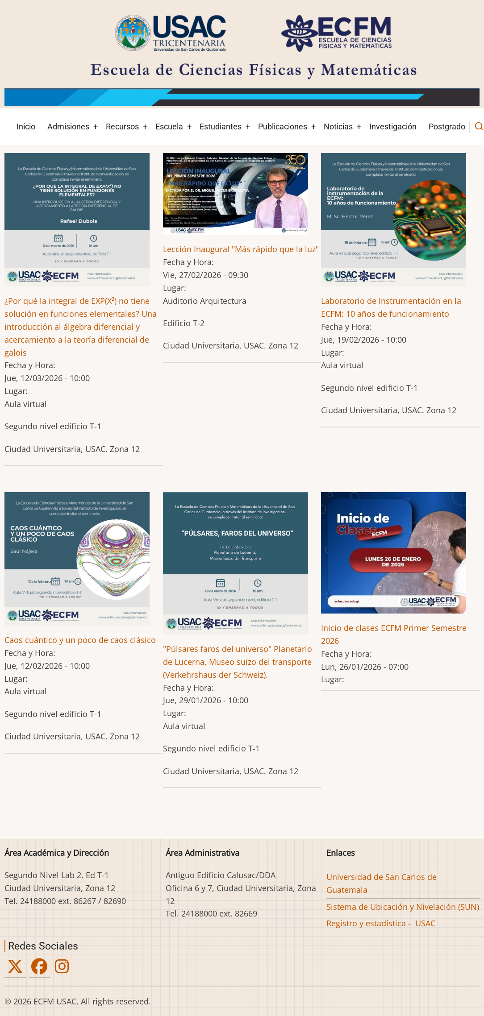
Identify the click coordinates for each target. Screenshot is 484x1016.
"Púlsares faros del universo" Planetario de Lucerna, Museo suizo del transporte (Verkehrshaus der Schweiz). (237, 661)
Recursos (122, 126)
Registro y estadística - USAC (380, 923)
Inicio (26, 126)
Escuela (169, 126)
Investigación (393, 126)
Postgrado (447, 126)
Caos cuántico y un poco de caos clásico (80, 639)
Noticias (338, 126)
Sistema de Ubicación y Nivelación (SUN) (402, 906)
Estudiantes (221, 126)
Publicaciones (282, 126)
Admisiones (68, 126)
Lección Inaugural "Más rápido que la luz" (241, 249)
